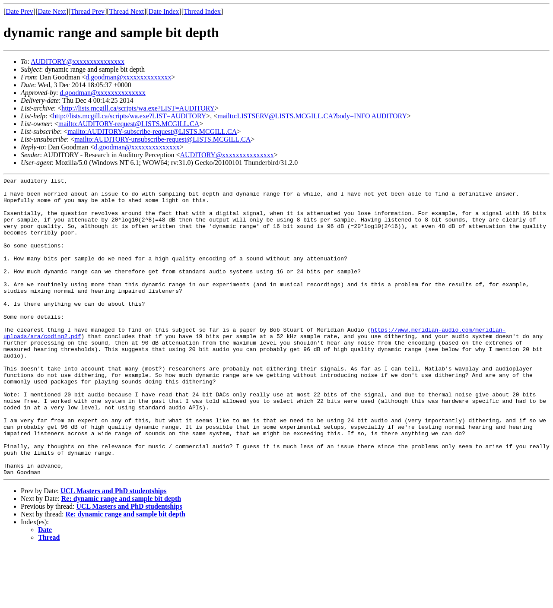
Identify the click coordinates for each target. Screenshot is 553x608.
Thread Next (126, 11)
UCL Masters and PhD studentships (113, 550)
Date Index (164, 11)
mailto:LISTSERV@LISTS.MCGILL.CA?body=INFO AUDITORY (312, 116)
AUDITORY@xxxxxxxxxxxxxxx (77, 61)
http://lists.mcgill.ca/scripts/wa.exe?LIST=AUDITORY (138, 108)
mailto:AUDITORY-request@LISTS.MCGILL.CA (128, 123)
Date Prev (19, 11)
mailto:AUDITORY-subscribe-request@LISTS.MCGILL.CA (152, 131)
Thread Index (202, 11)
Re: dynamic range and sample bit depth (121, 558)
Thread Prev (87, 11)
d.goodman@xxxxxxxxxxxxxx (128, 77)
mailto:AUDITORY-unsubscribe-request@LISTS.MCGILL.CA (162, 139)
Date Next (52, 11)
